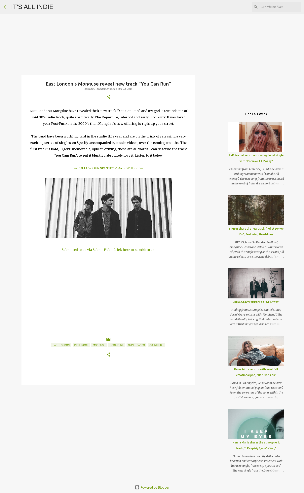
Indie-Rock (81, 345)
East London (61, 345)
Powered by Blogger (152, 487)
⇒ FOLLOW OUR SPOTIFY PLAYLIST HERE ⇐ (108, 168)
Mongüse (99, 345)
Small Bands (136, 345)
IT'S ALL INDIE (32, 6)
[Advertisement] (108, 418)
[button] (108, 97)
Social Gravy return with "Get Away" (256, 301)
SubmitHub (156, 345)
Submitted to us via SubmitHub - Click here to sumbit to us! (108, 250)
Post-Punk (117, 345)
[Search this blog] (280, 7)
